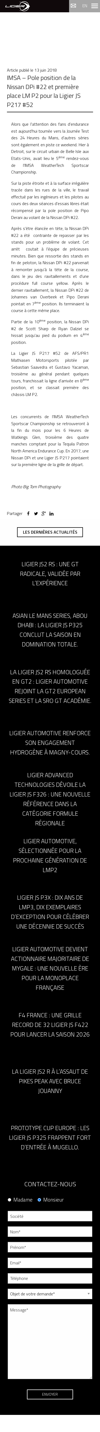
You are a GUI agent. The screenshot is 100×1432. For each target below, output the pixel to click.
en (84, 5)
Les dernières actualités (50, 532)
